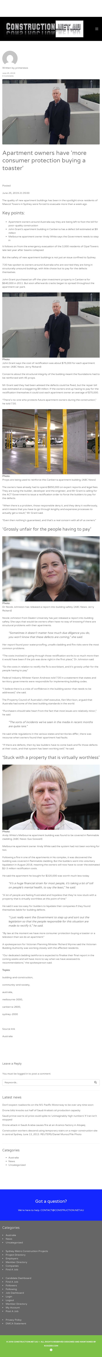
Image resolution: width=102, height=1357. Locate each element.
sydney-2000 (10, 1014)
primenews (21, 67)
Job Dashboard (15, 1292)
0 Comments (8, 76)
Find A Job (12, 1269)
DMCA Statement (16, 1323)
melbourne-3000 (12, 999)
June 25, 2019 (8, 73)
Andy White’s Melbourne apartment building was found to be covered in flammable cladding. (50, 835)
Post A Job (12, 1311)
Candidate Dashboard (18, 1278)
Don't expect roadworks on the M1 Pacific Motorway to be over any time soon (47, 1104)
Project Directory (16, 1254)
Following (11, 1289)
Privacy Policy (14, 1319)
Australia (7, 1036)
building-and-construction (17, 977)
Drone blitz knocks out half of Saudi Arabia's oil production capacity (41, 1110)
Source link (8, 1029)
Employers (12, 1258)
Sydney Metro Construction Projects (27, 1251)
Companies (12, 1265)
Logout (10, 1300)
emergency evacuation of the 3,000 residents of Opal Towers (63, 246)
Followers (11, 1285)
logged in (22, 1073)
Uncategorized (17, 1165)
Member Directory (16, 1262)
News (11, 1161)
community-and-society (15, 984)
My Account (13, 1307)
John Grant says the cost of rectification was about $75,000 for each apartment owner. (48, 363)
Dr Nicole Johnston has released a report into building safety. (48, 607)
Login (9, 1296)
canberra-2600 (11, 1006)
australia (7, 992)
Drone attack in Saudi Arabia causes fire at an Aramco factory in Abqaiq (43, 1125)
